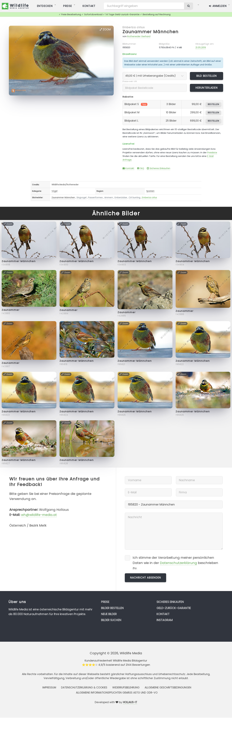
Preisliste (212, 152)
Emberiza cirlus (134, 27)
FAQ (140, 168)
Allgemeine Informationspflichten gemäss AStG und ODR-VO (117, 692)
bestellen (213, 104)
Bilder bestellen (112, 608)
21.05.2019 (200, 47)
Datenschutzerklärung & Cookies (84, 687)
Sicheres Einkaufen (158, 168)
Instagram (165, 620)
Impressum (49, 687)
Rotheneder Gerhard (138, 36)
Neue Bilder (109, 614)
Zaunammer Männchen (151, 32)
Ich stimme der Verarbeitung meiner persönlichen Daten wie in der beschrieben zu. (175, 562)
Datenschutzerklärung (178, 563)
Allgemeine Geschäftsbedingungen (168, 687)
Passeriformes (95, 197)
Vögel (54, 191)
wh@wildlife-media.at (39, 515)
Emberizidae (121, 197)
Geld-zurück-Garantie (174, 608)
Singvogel (81, 197)
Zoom (105, 29)
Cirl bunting (134, 197)
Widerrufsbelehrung (126, 687)
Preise (105, 602)
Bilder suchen (111, 620)
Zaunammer (11, 310)
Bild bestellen (206, 76)
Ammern (108, 197)
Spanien (150, 191)
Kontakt (128, 168)
